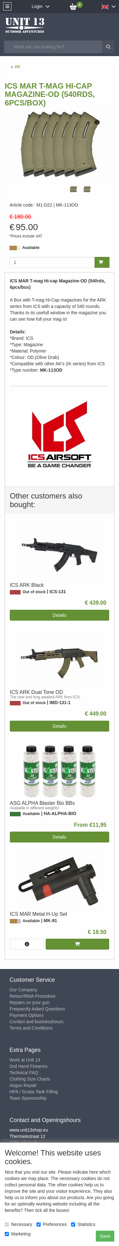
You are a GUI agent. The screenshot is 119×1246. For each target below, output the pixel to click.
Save (105, 1236)
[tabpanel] (73, 189)
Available (30, 247)
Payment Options (26, 1015)
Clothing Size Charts (30, 1079)
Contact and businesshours (36, 1021)
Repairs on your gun (30, 1002)
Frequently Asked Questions (37, 1008)
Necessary (18, 1224)
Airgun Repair (23, 1085)
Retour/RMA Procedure (33, 996)
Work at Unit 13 (25, 1059)
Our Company (23, 989)
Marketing (17, 1233)
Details (59, 615)
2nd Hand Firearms (29, 1066)
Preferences (51, 1224)
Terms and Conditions (31, 1028)
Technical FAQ (24, 1072)
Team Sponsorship (28, 1098)
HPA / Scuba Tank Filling (34, 1091)
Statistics (83, 1224)
